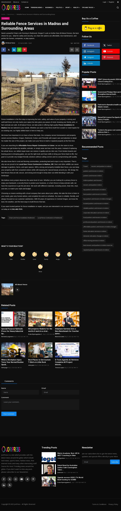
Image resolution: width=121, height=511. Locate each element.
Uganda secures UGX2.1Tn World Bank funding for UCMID (70, 479)
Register (111, 2)
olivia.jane (31, 365)
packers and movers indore (92, 176)
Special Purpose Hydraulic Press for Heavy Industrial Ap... (12, 331)
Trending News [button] (37, 7)
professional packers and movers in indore (97, 222)
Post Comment (8, 414)
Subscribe (115, 462)
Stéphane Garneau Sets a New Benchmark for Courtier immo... (67, 331)
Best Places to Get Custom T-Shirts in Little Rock (39, 361)
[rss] (9, 485)
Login (104, 2)
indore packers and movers (92, 180)
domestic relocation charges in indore (95, 236)
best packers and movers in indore (95, 194)
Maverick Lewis (59, 336)
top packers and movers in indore (94, 190)
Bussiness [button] (49, 7)
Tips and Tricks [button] (88, 7)
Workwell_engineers (7, 336)
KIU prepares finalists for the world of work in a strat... (40, 330)
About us (16, 2)
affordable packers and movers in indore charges (99, 227)
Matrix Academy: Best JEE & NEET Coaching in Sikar (68, 454)
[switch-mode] (118, 2)
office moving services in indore (93, 241)
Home (27, 7)
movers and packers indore (92, 185)
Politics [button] (60, 7)
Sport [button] (68, 7)
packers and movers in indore (93, 171)
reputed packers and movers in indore (96, 250)
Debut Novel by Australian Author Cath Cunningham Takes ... (67, 467)
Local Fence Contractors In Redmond (50, 218)
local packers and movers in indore (95, 217)
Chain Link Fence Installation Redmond (21, 218)
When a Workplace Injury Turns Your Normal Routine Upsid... (12, 362)
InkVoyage (4, 367)
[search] (118, 7)
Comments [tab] (9, 381)
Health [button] (76, 7)
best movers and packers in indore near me (97, 245)
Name (3, 388)
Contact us (24, 2)
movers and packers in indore (101, 166)
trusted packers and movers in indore (95, 203)
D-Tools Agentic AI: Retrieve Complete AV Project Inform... (67, 362)
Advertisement (6, 2)
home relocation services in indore (94, 231)
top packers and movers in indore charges (97, 199)
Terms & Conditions (98, 504)
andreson (60, 472)
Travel (85, 166)
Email (44, 388)
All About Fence (21, 284)
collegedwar (61, 458)
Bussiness (11, 14)
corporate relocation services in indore (96, 213)
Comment (5, 397)
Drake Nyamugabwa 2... (35, 334)
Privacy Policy (113, 504)
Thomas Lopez (59, 367)
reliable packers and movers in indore (96, 208)
